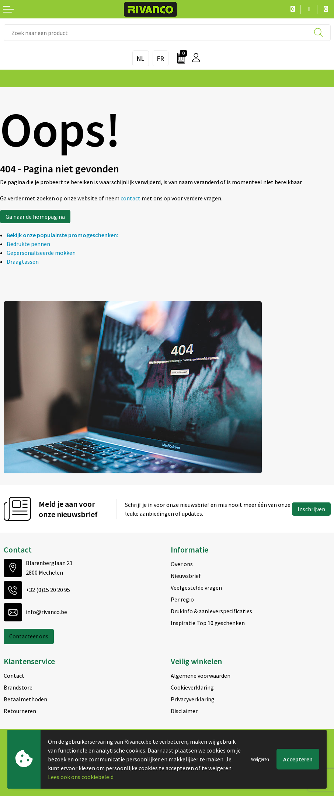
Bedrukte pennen (28, 244)
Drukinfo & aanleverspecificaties (211, 611)
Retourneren (20, 711)
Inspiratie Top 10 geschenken (208, 623)
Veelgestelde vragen (196, 587)
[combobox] (167, 32)
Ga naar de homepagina (35, 216)
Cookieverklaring (192, 687)
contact (131, 198)
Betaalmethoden (25, 699)
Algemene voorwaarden (200, 675)
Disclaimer (184, 711)
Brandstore (18, 687)
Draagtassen (23, 261)
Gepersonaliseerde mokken (41, 252)
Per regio (182, 599)
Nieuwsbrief (186, 575)
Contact (14, 675)
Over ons (182, 564)
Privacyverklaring (193, 699)
